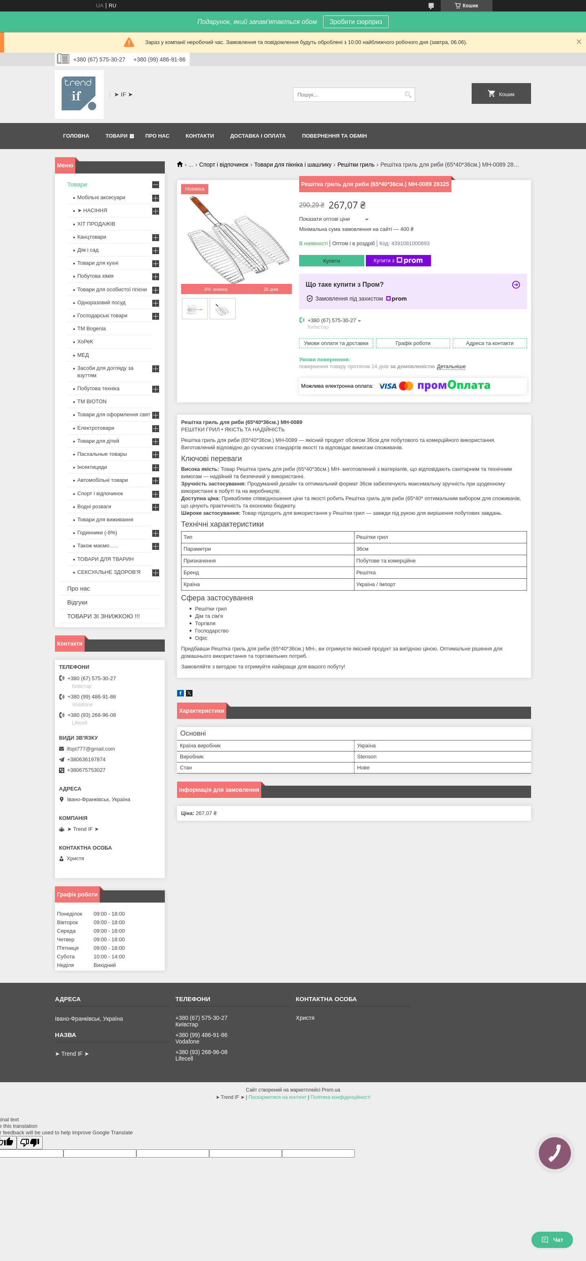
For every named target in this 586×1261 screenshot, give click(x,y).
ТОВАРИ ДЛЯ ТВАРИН (105, 559)
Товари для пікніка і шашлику (293, 164)
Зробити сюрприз (356, 21)
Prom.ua (331, 1090)
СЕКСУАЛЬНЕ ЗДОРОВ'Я (108, 572)
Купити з (398, 260)
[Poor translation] (30, 1142)
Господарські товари (102, 315)
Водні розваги (94, 506)
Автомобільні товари (102, 480)
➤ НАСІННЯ (92, 210)
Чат (552, 1239)
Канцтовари (91, 237)
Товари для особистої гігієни (112, 289)
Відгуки (77, 602)
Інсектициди (92, 467)
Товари (116, 136)
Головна (76, 136)
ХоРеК (85, 341)
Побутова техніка (98, 388)
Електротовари (95, 428)
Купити (331, 261)
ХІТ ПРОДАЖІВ (96, 224)
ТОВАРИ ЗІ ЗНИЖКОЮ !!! (103, 616)
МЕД (83, 355)
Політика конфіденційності (340, 1097)
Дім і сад (87, 250)
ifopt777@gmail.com (91, 749)
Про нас (157, 136)
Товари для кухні (97, 263)
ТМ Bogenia (91, 328)
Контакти (200, 136)
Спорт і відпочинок (224, 164)
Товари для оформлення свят (113, 414)
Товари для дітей (98, 441)
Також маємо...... (97, 546)
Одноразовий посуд (101, 302)
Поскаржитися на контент (277, 1097)
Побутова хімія (95, 276)
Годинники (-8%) (97, 532)
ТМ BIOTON (92, 401)
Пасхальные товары (102, 454)
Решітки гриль (355, 164)
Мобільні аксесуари (101, 197)
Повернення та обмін (334, 136)
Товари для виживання (105, 519)
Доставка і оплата (258, 136)
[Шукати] (408, 95)
